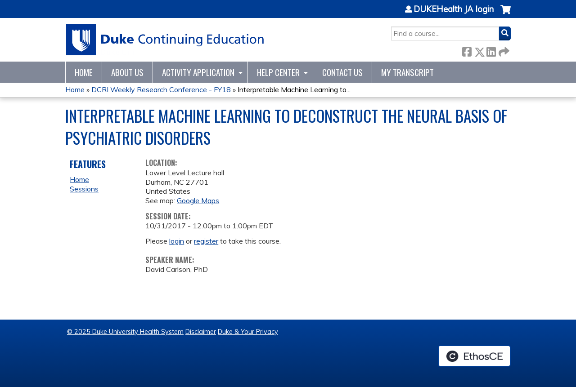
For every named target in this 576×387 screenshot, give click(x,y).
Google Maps (198, 200)
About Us (127, 72)
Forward (503, 50)
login (176, 240)
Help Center (278, 72)
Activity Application (198, 72)
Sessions (84, 188)
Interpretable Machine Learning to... (294, 89)
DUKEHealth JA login (454, 9)
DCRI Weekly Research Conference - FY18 (161, 89)
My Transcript (407, 72)
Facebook (466, 50)
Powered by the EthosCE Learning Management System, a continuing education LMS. (474, 356)
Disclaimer (200, 332)
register (206, 240)
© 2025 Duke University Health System (125, 332)
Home (84, 72)
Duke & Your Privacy (248, 332)
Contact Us (342, 72)
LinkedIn (490, 50)
